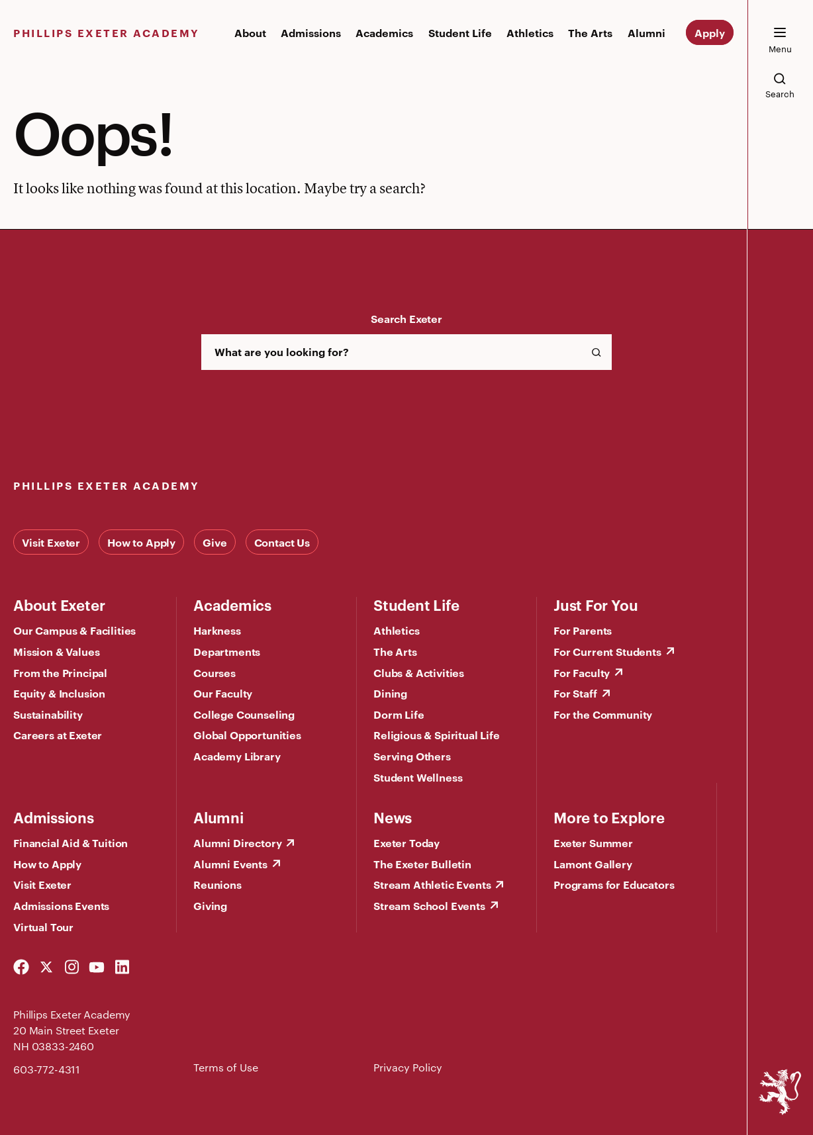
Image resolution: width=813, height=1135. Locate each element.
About (250, 32)
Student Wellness (417, 777)
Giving (210, 905)
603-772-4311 (46, 1069)
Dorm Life (398, 714)
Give (214, 542)
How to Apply (141, 542)
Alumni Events (230, 863)
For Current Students (607, 651)
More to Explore (609, 817)
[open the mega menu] (780, 40)
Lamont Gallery (592, 863)
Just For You (595, 604)
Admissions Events (61, 905)
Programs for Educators (613, 884)
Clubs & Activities (418, 672)
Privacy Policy (407, 1067)
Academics (384, 32)
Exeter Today (406, 842)
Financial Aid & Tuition (70, 842)
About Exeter (59, 604)
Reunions (217, 884)
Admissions (311, 32)
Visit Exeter (51, 542)
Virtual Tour (43, 926)
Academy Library (237, 756)
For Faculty (581, 672)
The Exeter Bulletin (422, 863)
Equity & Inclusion (59, 693)
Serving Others (412, 756)
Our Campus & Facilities (74, 630)
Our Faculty (222, 693)
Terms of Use (225, 1067)
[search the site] (779, 85)
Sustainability (48, 714)
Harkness (217, 630)
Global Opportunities (247, 734)
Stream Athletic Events (432, 884)
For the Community (602, 714)
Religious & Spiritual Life (436, 734)
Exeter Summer (593, 842)
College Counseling (244, 714)
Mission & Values (56, 651)
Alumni (646, 32)
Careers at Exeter (57, 734)
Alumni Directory (237, 842)
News (392, 817)
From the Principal (60, 672)
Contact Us (282, 542)
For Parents (582, 630)
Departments (226, 651)
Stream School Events (429, 905)
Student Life (460, 32)
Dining (390, 693)
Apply (709, 32)
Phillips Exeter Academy (106, 32)
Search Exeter (406, 318)
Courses (214, 672)
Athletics (529, 32)
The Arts (590, 32)
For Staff (575, 693)
